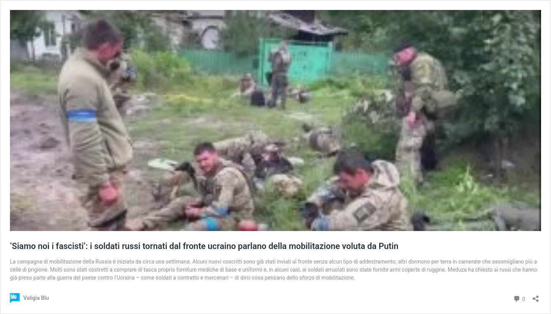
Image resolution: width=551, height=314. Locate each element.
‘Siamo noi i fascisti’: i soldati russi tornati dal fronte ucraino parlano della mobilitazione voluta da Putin (204, 246)
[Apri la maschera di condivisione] (535, 296)
